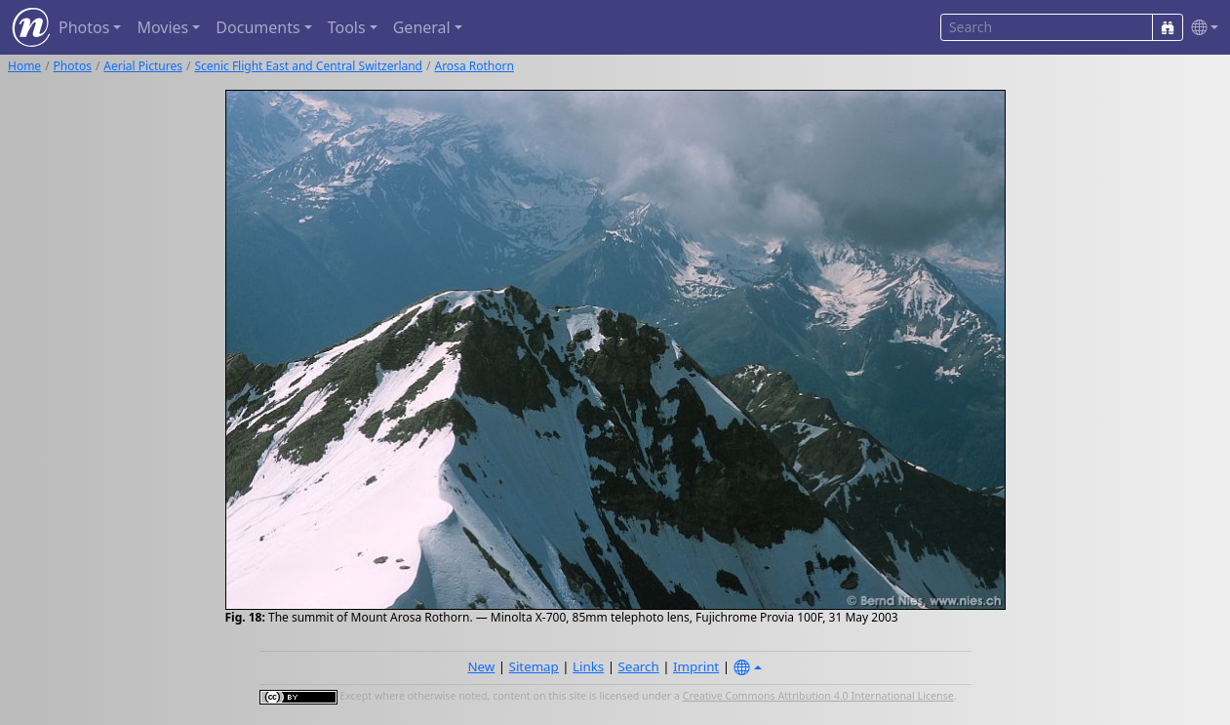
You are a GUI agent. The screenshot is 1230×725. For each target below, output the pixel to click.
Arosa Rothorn (473, 66)
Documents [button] (257, 27)
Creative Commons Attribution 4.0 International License (818, 696)
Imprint (696, 666)
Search (638, 666)
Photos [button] (84, 27)
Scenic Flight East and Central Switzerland (308, 66)
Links (588, 666)
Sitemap (534, 666)
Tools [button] (347, 27)
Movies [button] (162, 27)
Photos (73, 66)
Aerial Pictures (142, 66)
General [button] (422, 27)
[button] (1200, 28)
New (481, 666)
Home (24, 66)
